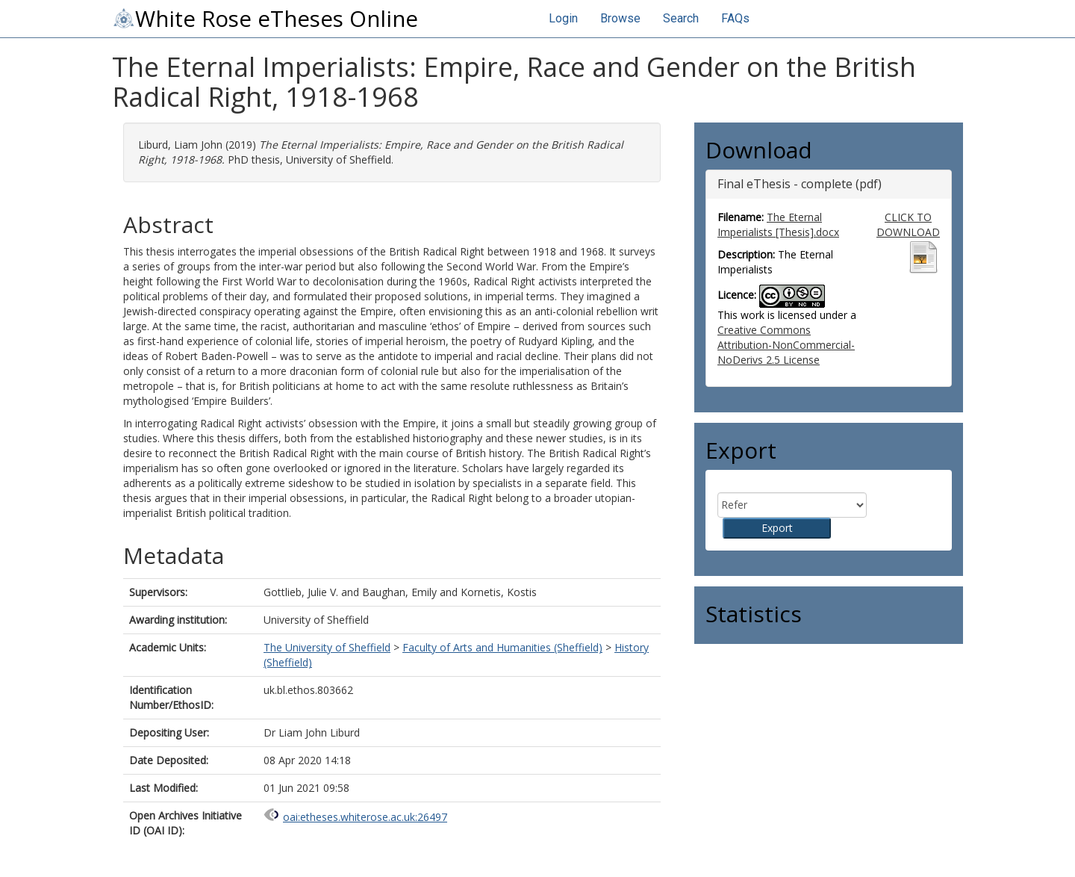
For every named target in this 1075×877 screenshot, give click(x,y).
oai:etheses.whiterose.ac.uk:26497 (365, 817)
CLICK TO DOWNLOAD (908, 224)
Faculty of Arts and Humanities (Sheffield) (502, 647)
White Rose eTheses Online (265, 19)
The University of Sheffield (327, 647)
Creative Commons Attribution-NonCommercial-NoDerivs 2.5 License (786, 345)
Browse (620, 18)
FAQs (735, 18)
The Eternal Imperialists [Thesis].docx (778, 224)
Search (681, 18)
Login (563, 18)
